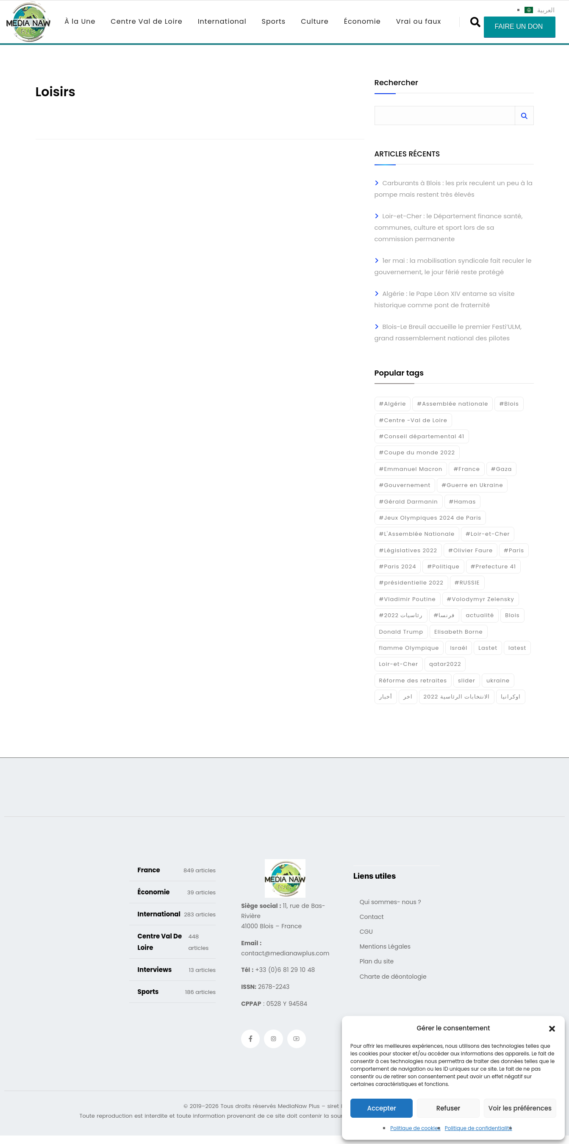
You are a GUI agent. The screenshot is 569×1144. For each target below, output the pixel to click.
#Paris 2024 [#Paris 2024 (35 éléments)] (397, 566)
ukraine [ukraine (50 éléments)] (498, 680)
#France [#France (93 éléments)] (466, 469)
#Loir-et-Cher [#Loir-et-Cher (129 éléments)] (488, 534)
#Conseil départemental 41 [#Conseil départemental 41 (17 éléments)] (422, 436)
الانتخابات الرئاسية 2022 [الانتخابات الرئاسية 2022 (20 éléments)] (457, 697)
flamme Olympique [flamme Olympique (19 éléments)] (409, 648)
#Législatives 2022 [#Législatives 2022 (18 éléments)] (408, 550)
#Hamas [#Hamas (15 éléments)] (462, 502)
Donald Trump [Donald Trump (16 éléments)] (401, 632)
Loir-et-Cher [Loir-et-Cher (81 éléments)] (398, 664)
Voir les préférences (520, 1108)
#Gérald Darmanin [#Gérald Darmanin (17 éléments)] (408, 502)
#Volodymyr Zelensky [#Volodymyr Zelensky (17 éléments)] (480, 599)
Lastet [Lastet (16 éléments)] (487, 648)
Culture (314, 21)
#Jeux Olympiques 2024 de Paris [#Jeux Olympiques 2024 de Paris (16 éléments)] (430, 518)
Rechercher (396, 83)
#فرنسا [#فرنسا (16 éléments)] (444, 615)
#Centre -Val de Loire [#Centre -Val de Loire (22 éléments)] (413, 420)
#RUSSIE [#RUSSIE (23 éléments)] (467, 583)
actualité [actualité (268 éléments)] (480, 615)
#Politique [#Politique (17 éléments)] (443, 566)
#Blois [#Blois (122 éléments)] (509, 404)
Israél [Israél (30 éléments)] (458, 648)
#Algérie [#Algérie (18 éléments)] (392, 404)
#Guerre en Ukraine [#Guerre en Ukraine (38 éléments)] (472, 485)
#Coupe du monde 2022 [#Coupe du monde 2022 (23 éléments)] (417, 452)
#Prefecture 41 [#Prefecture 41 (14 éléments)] (493, 566)
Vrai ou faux (418, 21)
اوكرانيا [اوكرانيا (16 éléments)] (511, 697)
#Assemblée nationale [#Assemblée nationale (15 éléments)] (452, 404)
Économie (362, 21)
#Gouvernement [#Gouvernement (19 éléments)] (405, 485)
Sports (274, 21)
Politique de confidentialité (478, 1128)
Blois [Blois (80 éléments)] (512, 615)
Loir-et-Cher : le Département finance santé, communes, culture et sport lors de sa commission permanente (449, 227)
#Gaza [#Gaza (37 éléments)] (501, 469)
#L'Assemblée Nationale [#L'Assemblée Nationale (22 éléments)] (417, 534)
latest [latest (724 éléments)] (517, 648)
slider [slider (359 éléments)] (466, 680)
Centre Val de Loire (146, 21)
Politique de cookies (415, 1128)
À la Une (79, 21)
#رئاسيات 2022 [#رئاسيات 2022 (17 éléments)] (401, 615)
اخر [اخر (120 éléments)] (408, 697)
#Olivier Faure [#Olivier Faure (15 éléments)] (470, 550)
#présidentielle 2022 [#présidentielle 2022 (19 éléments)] (411, 583)
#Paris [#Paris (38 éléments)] (514, 550)
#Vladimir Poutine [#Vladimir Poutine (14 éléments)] (407, 599)
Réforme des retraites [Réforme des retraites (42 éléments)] (413, 680)
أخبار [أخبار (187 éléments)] (385, 697)
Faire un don (518, 26)
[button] (552, 1028)
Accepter (381, 1108)
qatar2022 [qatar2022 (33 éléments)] (445, 664)
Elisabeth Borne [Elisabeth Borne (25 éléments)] (458, 632)
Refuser (448, 1108)
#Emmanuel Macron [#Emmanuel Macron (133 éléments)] (411, 469)
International (222, 21)
